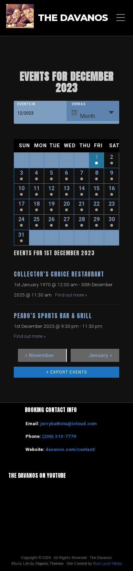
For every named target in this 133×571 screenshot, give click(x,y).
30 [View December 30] (112, 219)
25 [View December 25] (36, 219)
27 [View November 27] (36, 157)
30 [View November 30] (82, 157)
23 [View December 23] (112, 204)
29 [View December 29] (96, 219)
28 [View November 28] (51, 157)
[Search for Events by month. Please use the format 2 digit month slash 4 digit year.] (34, 112)
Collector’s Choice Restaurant (59, 274)
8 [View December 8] (96, 173)
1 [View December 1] (96, 157)
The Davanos (73, 18)
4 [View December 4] (36, 173)
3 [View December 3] (21, 173)
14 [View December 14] (82, 188)
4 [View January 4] (81, 234)
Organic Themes (49, 563)
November (39, 355)
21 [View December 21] (82, 204)
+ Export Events (66, 372)
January (100, 355)
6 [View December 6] (66, 173)
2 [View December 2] (111, 157)
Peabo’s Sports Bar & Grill (53, 315)
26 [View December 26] (51, 219)
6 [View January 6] (111, 234)
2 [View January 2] (51, 234)
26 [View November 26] (21, 157)
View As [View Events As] (78, 104)
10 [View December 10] (21, 188)
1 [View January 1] (36, 234)
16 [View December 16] (112, 188)
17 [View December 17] (21, 204)
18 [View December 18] (36, 204)
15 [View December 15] (96, 188)
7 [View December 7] (81, 173)
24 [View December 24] (21, 219)
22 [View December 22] (96, 204)
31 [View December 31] (21, 234)
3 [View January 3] (66, 234)
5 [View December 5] (51, 173)
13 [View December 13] (66, 188)
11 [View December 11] (36, 188)
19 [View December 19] (51, 204)
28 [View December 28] (82, 219)
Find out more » (71, 295)
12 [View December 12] (51, 188)
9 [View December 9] (111, 173)
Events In (26, 104)
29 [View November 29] (66, 157)
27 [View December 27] (66, 219)
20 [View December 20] (66, 204)
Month (83, 114)
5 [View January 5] (96, 234)
